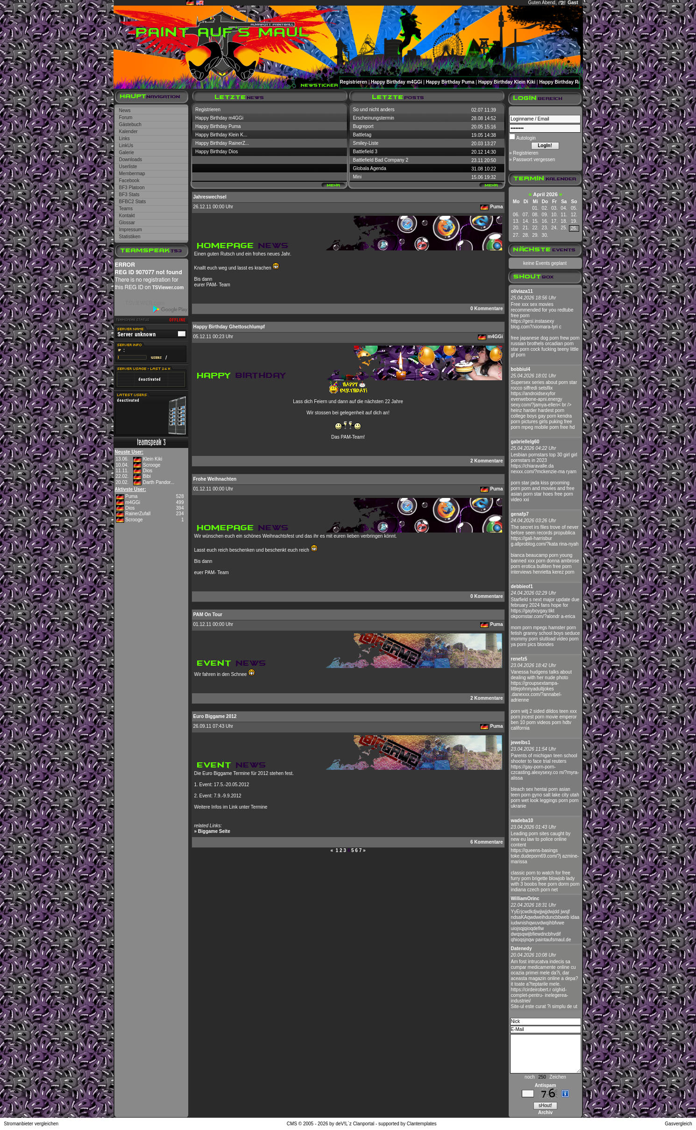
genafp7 (520, 514)
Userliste (128, 166)
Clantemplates (422, 1123)
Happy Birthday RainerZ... (222, 143)
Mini (357, 176)
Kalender (128, 131)
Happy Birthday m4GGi (396, 82)
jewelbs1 (521, 742)
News (125, 110)
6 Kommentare (486, 842)
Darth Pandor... (158, 482)
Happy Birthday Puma (450, 82)
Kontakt (127, 215)
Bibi (147, 476)
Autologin (525, 138)
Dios (147, 470)
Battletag (362, 134)
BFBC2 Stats (132, 201)
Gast (573, 2)
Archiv (545, 1112)
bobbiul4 (521, 369)
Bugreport (363, 126)
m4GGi (132, 502)
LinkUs (126, 145)
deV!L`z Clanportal (354, 1123)
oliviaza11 (522, 291)
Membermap (132, 173)
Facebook (129, 180)
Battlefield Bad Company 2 (380, 160)
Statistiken (130, 236)
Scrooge (151, 465)
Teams (126, 208)
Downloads (130, 159)
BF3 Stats (129, 194)
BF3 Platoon (132, 187)
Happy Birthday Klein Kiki (506, 82)
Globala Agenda (369, 168)
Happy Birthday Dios (216, 151)
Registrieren (353, 82)
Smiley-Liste (365, 143)
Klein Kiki (152, 459)
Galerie (126, 152)
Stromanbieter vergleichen (31, 1123)
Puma (131, 496)
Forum (126, 117)
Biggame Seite (214, 831)
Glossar (127, 222)
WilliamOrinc (525, 898)
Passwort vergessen (534, 159)
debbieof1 (522, 586)
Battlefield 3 (365, 151)
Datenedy (521, 948)
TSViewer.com (168, 287)
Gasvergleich (678, 1123)
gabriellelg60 (525, 441)
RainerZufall (137, 513)
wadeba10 (522, 820)
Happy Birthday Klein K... (221, 134)
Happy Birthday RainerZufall (570, 82)
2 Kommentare (486, 460)
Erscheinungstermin (373, 118)
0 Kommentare (486, 308)
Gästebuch (130, 124)
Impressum (130, 229)
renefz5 (519, 658)
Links (124, 138)
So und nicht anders (374, 109)
